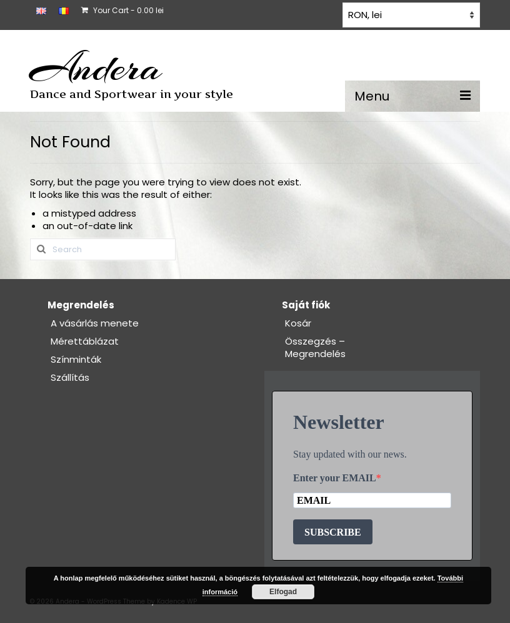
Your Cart (122, 10)
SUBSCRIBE (332, 532)
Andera (96, 67)
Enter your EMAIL (334, 478)
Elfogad (283, 591)
